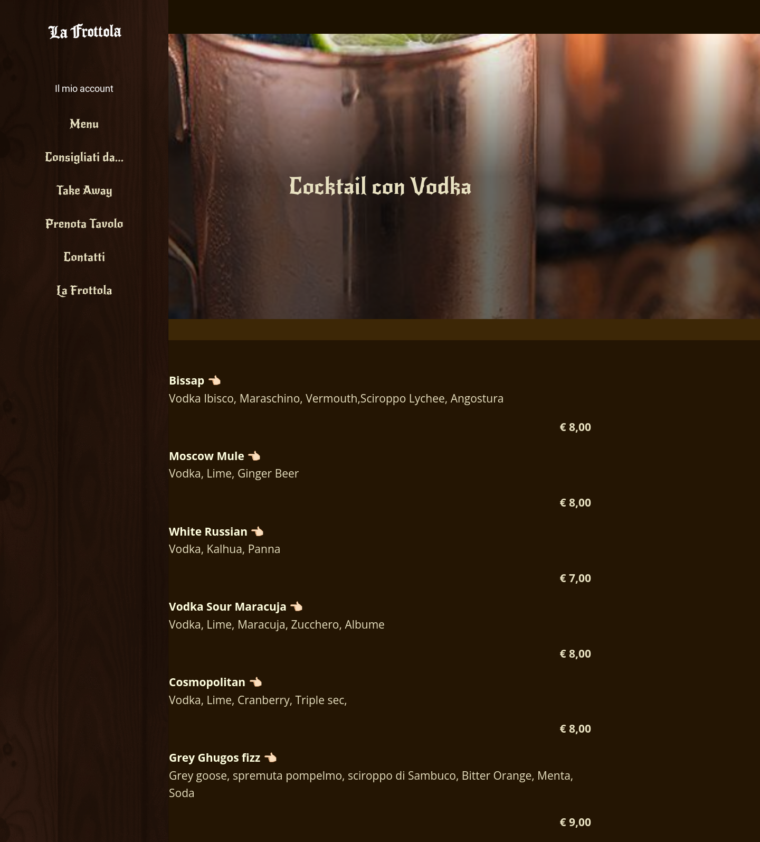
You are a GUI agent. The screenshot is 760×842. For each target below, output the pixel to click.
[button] (84, 79)
